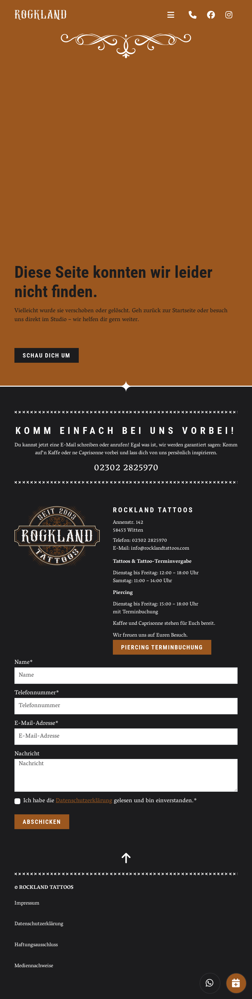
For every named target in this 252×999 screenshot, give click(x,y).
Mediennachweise (33, 966)
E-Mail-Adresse (36, 724)
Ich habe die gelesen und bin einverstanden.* (110, 801)
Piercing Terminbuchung (162, 647)
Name (23, 663)
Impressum (26, 903)
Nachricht (26, 754)
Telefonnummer (36, 693)
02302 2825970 (126, 468)
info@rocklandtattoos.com (160, 549)
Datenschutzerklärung (84, 801)
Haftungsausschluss (36, 945)
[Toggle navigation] (170, 15)
